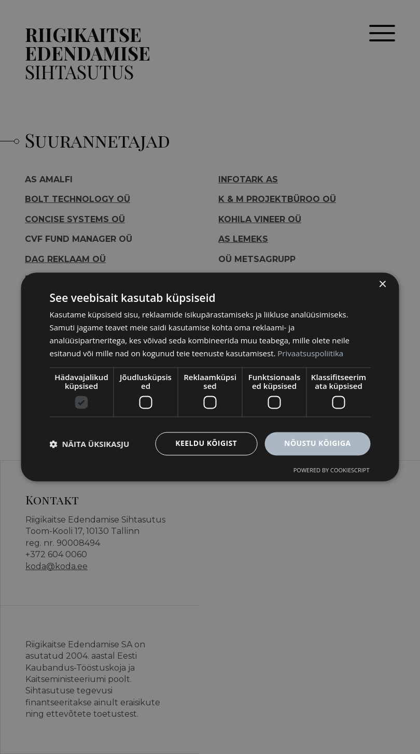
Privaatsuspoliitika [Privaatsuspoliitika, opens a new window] (310, 353)
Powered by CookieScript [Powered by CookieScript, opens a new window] (331, 470)
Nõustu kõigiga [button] (317, 443)
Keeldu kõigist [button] (206, 443)
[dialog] (210, 376)
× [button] (382, 284)
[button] (90, 444)
